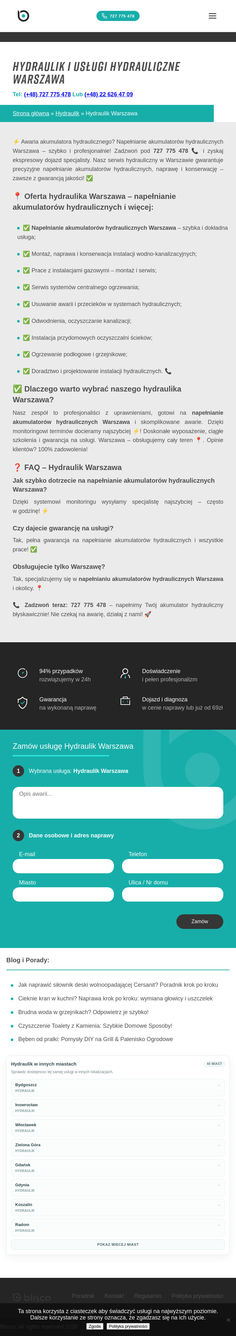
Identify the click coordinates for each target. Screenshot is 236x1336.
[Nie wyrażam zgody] (228, 1320)
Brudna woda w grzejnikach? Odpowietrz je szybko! (83, 1012)
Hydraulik (67, 113)
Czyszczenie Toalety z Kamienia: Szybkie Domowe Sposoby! (95, 1026)
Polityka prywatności (197, 1296)
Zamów (200, 921)
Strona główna (31, 113)
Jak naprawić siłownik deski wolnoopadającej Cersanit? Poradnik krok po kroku (118, 985)
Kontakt (114, 1296)
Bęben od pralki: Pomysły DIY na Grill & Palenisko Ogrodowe (95, 1039)
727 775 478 (118, 16)
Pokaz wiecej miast (118, 1244)
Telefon (137, 854)
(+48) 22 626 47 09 (108, 94)
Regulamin (147, 1296)
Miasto (27, 882)
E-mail (27, 854)
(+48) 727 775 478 (47, 94)
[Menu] (212, 16)
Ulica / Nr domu (148, 882)
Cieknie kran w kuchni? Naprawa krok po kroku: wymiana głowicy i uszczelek (115, 998)
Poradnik (83, 1296)
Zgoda (95, 1326)
